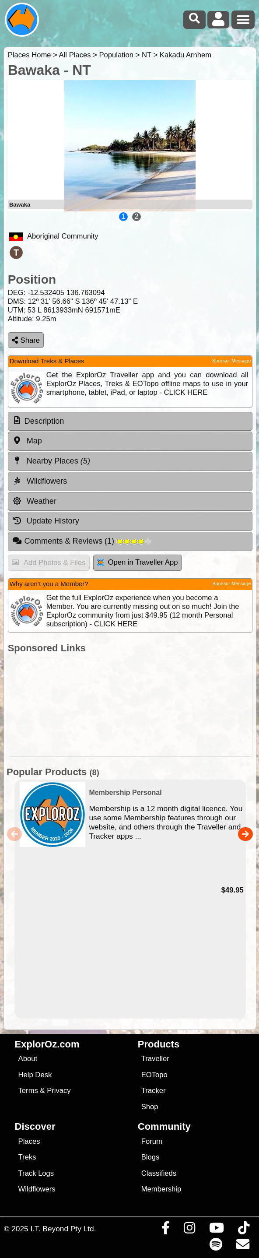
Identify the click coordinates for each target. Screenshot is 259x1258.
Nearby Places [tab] (51, 461)
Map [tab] (27, 440)
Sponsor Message (231, 360)
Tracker (153, 1090)
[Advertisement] (134, 706)
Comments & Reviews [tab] (81, 541)
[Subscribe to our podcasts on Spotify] (215, 1246)
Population (116, 55)
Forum (151, 1141)
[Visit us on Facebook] (165, 1230)
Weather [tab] (34, 501)
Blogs (150, 1157)
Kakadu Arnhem (185, 55)
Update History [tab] (45, 521)
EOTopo (154, 1075)
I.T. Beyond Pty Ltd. (63, 1228)
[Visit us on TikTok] (243, 1230)
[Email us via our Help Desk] (242, 1246)
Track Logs (36, 1173)
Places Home (29, 55)
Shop (149, 1107)
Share (26, 340)
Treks (27, 1157)
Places (29, 1141)
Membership (161, 1189)
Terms (28, 1090)
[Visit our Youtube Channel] (216, 1230)
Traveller (155, 1058)
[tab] (130, 421)
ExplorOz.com (47, 1044)
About (27, 1058)
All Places (75, 55)
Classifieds (158, 1173)
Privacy (59, 1090)
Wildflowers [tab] (39, 481)
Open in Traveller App (137, 562)
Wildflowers (37, 1189)
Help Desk (35, 1075)
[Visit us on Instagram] (189, 1230)
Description (44, 421)
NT (146, 55)
